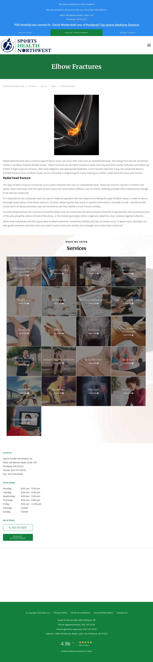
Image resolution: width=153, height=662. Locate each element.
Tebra (89, 651)
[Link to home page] (34, 45)
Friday (24, 504)
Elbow (54, 86)
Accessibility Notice (103, 612)
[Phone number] (18, 527)
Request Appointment (18, 537)
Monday (24, 488)
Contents (32, 86)
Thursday (24, 500)
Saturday (24, 508)
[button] (76, 32)
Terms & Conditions (80, 612)
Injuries (44, 86)
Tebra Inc (46, 612)
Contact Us (122, 612)
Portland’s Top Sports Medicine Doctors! (112, 25)
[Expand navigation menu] (149, 45)
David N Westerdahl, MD (14, 86)
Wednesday (24, 496)
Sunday (24, 512)
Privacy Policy (60, 612)
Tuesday (24, 492)
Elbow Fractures (68, 86)
